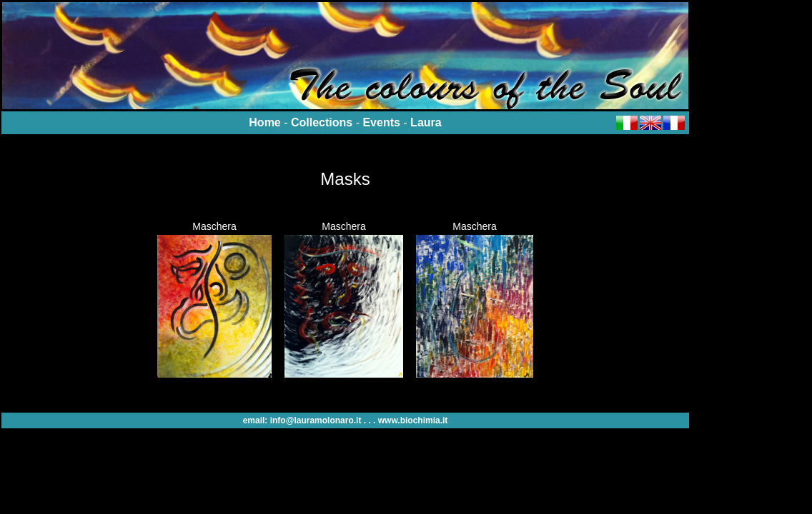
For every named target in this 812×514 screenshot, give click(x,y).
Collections (321, 122)
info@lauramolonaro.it (316, 420)
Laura (426, 122)
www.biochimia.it (413, 420)
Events (381, 122)
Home (264, 122)
